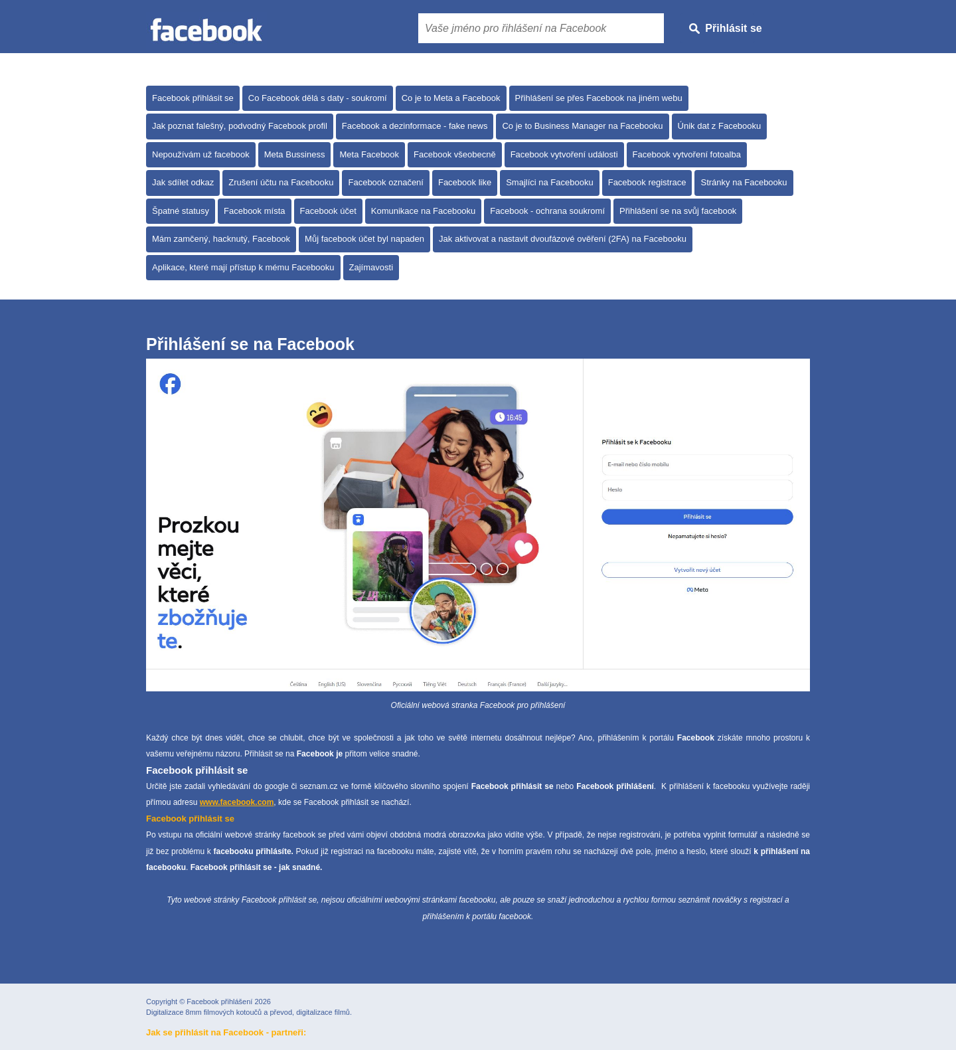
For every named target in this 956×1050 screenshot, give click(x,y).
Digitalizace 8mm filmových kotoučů (204, 1012)
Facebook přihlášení (219, 1002)
